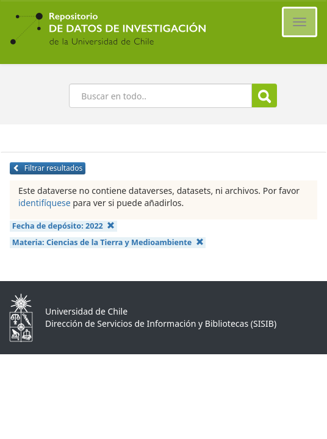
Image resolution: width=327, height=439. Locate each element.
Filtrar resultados (47, 168)
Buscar (264, 96)
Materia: (108, 242)
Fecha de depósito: (63, 226)
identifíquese (44, 203)
